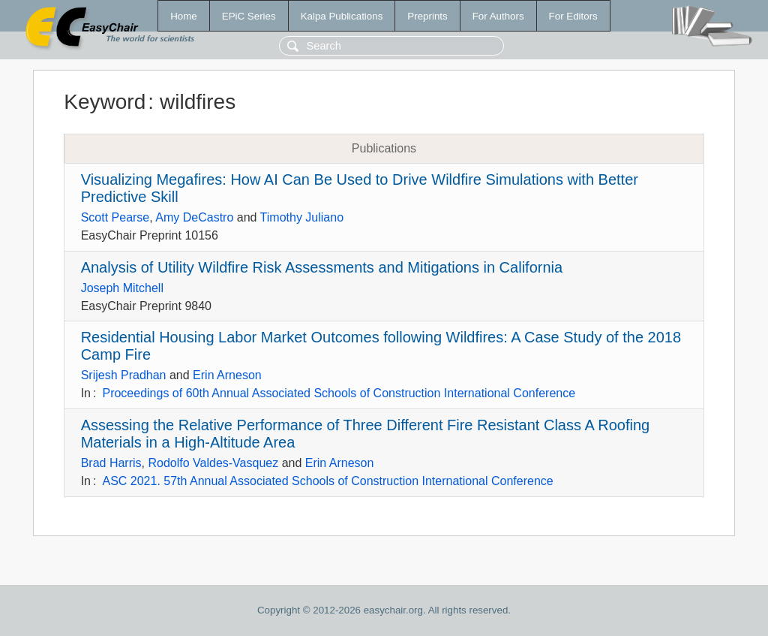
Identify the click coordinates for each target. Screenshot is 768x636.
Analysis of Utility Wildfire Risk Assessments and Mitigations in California (321, 267)
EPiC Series (249, 16)
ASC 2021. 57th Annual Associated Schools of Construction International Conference (327, 481)
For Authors (498, 16)
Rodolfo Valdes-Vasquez (213, 463)
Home (183, 16)
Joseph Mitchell (122, 288)
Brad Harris (111, 463)
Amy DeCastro (194, 217)
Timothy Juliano (302, 217)
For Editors (573, 16)
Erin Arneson (227, 375)
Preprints (427, 16)
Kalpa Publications (342, 16)
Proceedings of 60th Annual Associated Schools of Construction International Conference (338, 393)
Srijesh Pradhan (123, 375)
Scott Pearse (115, 217)
